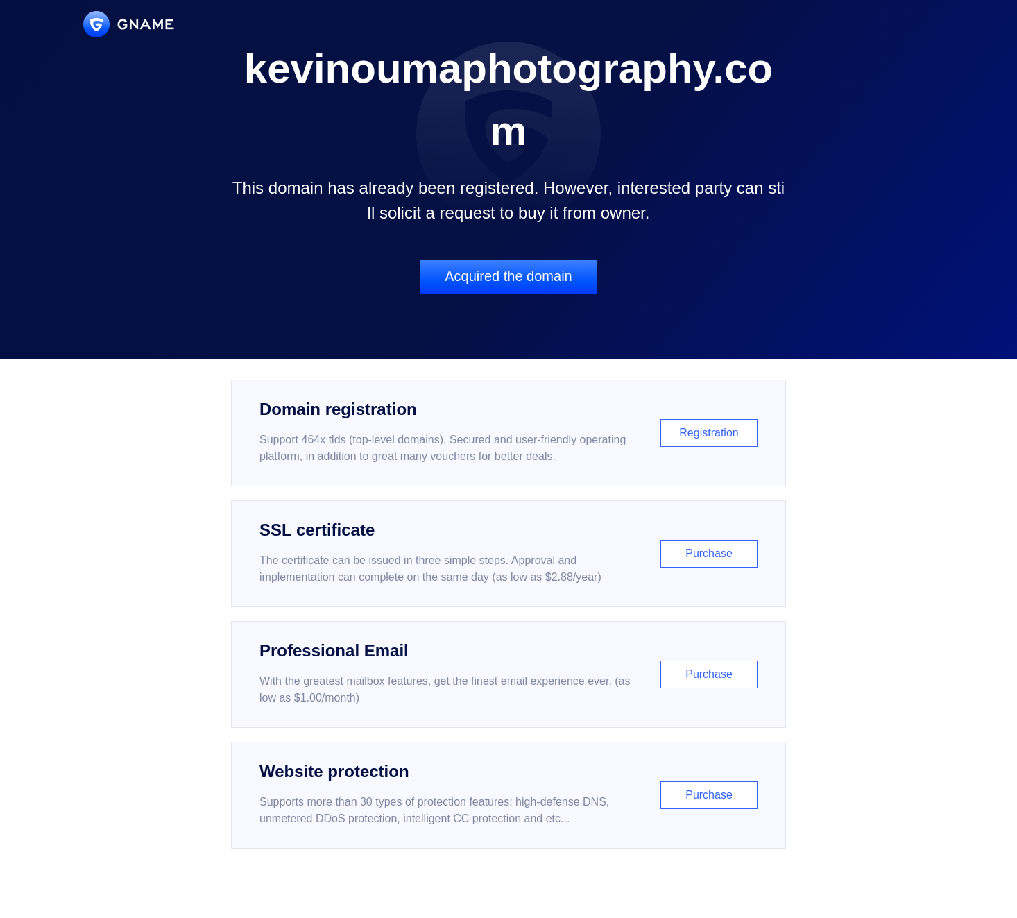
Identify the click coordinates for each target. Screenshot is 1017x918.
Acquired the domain (508, 276)
